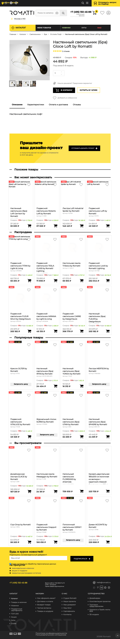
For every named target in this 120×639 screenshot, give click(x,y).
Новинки (66, 28)
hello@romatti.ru (102, 582)
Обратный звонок (80, 15)
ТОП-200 (15, 614)
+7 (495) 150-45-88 (77, 12)
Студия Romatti (69, 598)
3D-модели (94, 614)
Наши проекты (69, 601)
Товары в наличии (19, 602)
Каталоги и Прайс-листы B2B (99, 610)
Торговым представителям (96, 605)
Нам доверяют (69, 605)
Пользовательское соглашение (51, 635)
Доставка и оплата (45, 601)
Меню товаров (44, 28)
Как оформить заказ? (46, 598)
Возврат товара (43, 605)
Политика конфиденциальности (51, 633)
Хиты (83, 28)
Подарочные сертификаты (16, 609)
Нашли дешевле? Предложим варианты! (72, 83)
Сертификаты (69, 611)
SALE (99, 28)
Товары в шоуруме (45, 611)
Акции (14, 617)
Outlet (13, 623)
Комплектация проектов (99, 601)
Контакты (67, 614)
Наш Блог (67, 608)
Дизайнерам (94, 598)
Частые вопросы (44, 608)
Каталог (21, 27)
